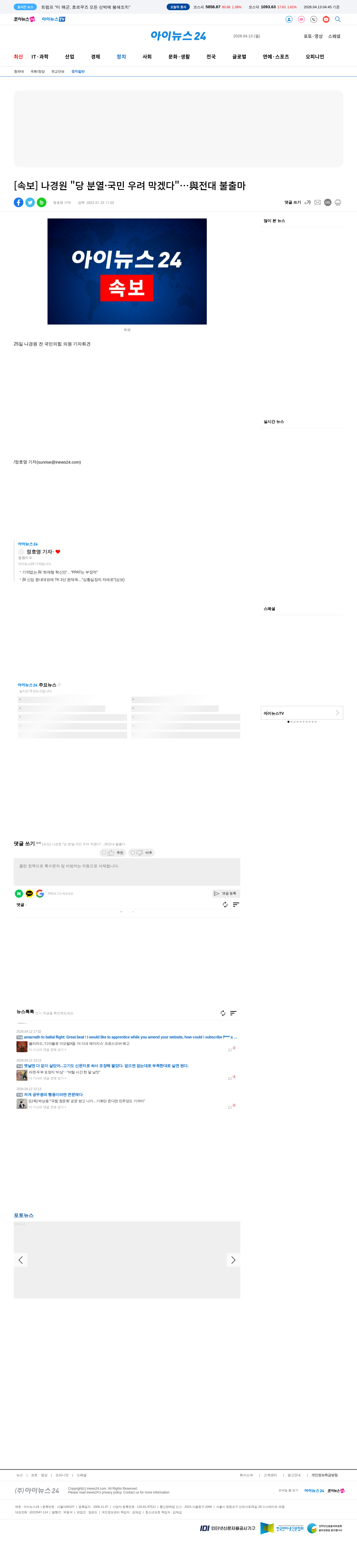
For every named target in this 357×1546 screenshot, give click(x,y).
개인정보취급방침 (324, 1475)
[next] (337, 712)
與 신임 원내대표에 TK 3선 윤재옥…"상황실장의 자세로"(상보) (73, 579)
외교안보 (58, 71)
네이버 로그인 (19, 894)
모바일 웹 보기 (288, 1490)
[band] (41, 202)
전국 (211, 56)
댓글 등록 (229, 893)
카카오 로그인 (29, 894)
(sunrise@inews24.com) (59, 462)
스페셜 (334, 36)
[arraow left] (20, 1260)
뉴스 (19, 1475)
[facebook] (18, 202)
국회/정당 (37, 71)
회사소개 (246, 1475)
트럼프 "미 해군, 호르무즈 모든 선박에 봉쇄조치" (85, 7)
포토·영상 (313, 36)
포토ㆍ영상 (39, 1475)
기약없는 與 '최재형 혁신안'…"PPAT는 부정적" (60, 572)
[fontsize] (307, 202)
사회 (147, 56)
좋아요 (58, 552)
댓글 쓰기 (293, 202)
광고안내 (294, 1475)
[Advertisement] (69, 1161)
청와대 (19, 71)
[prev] (266, 712)
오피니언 (315, 56)
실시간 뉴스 (274, 422)
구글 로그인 (40, 894)
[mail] (317, 202)
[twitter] (30, 202)
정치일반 (78, 71)
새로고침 (59, 685)
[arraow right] (233, 1260)
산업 (69, 56)
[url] (327, 202)
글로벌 (239, 56)
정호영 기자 (39, 552)
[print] (338, 202)
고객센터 (270, 1475)
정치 (121, 56)
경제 (95, 56)
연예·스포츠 (276, 56)
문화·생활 (179, 56)
